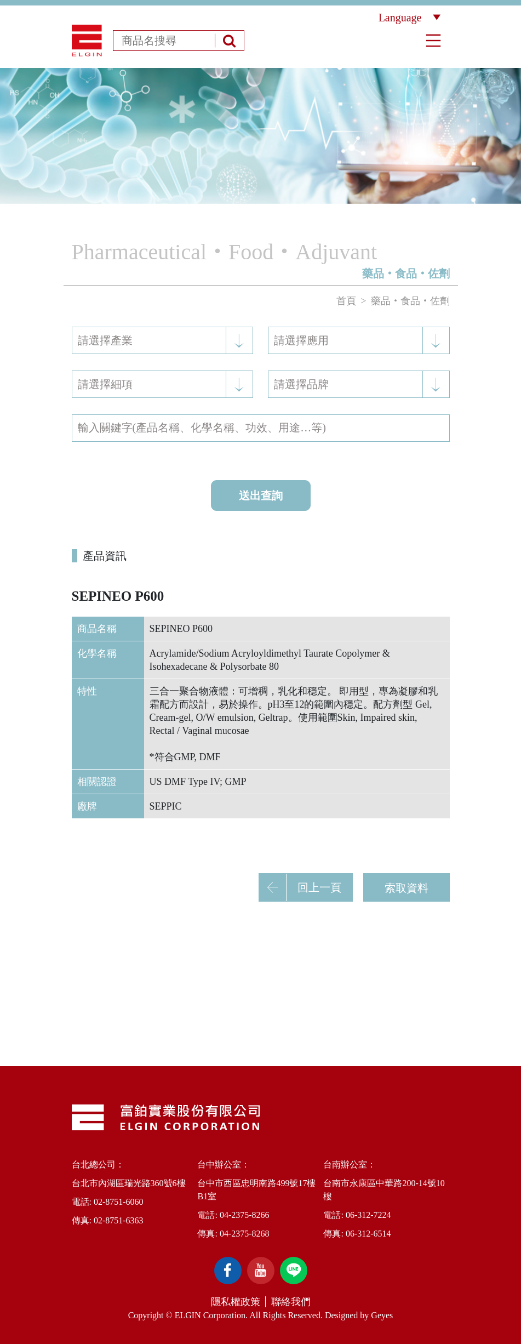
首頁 (346, 300)
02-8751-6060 (119, 1201)
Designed (341, 1315)
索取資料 (406, 888)
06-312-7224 (368, 1215)
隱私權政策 (235, 1301)
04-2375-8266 (245, 1215)
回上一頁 (300, 887)
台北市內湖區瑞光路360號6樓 (129, 1183)
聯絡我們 (291, 1301)
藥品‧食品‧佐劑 (410, 300)
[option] (260, 136)
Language (409, 18)
